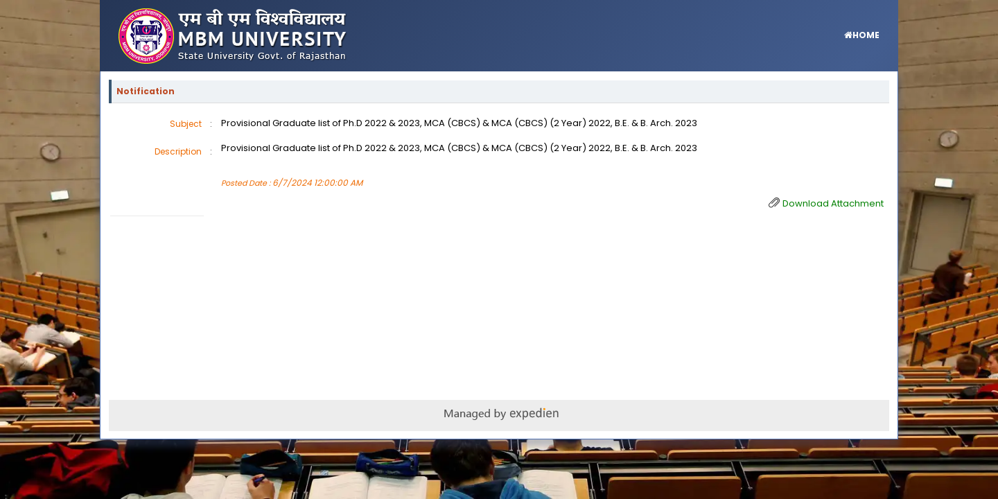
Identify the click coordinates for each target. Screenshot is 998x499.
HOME (865, 35)
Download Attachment (833, 203)
